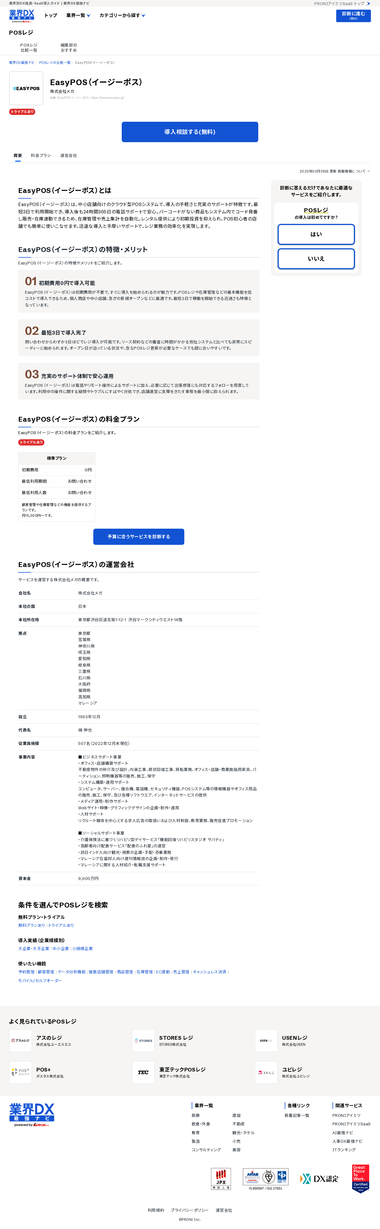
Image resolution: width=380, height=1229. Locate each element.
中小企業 (60, 948)
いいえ (316, 258)
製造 (196, 1141)
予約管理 (26, 971)
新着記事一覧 (297, 1115)
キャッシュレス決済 (209, 971)
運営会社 (224, 1210)
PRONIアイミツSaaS (351, 1124)
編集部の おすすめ (69, 48)
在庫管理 (145, 971)
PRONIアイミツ (346, 1115)
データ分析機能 (72, 971)
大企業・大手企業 (33, 948)
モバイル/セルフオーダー (40, 980)
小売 (236, 1141)
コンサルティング (206, 1149)
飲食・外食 (201, 1124)
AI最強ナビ (342, 1132)
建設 (236, 1115)
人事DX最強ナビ (347, 1141)
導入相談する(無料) (190, 131)
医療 (196, 1115)
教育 (196, 1132)
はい (316, 234)
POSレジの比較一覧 (55, 62)
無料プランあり (31, 925)
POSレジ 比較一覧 (29, 48)
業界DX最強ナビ (22, 62)
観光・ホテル (243, 1132)
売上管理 (181, 971)
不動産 (238, 1124)
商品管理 (125, 971)
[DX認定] (319, 1179)
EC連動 (163, 971)
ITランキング (344, 1149)
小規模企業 (82, 948)
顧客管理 (46, 971)
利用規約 (156, 1210)
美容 (236, 1149)
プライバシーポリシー (190, 1210)
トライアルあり (61, 925)
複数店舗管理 (101, 971)
